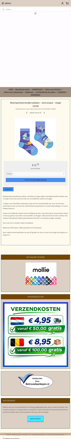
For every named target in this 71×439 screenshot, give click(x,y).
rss (30, 435)
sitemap (25, 435)
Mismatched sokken (22, 89)
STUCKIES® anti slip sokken (46, 92)
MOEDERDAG (35, 95)
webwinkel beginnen (39, 435)
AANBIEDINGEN (37, 89)
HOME (11, 89)
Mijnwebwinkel (59, 435)
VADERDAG (62, 92)
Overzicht (8, 189)
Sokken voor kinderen (53, 89)
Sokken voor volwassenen (13, 92)
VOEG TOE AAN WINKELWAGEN (35, 180)
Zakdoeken (29, 92)
